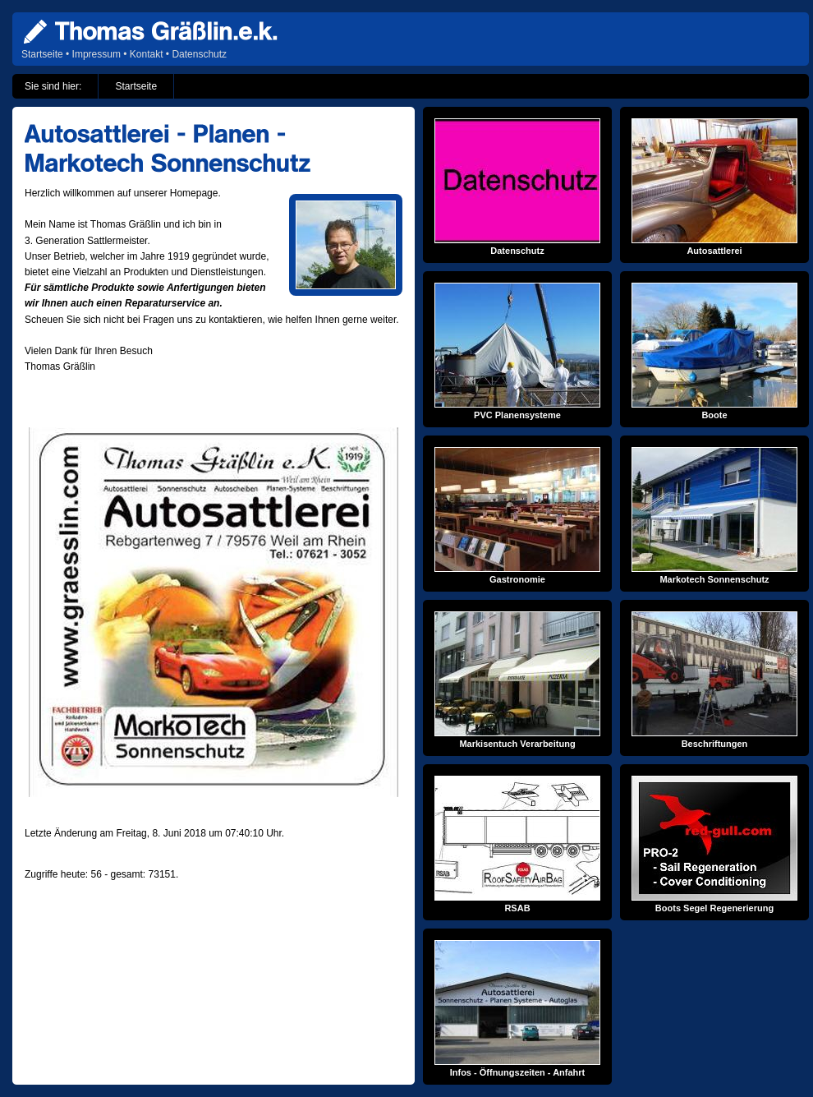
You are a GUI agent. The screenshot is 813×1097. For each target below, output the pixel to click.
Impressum (96, 54)
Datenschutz (199, 54)
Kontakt (146, 54)
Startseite (42, 54)
